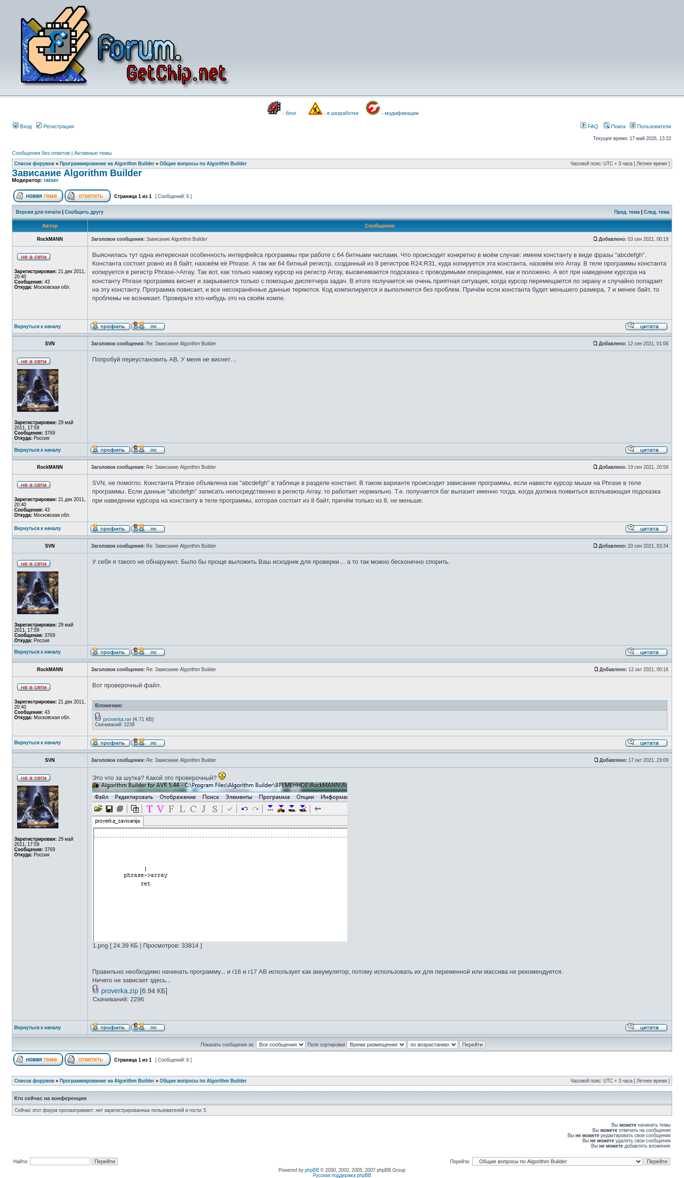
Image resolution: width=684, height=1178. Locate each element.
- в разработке (341, 113)
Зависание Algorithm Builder (77, 173)
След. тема (656, 212)
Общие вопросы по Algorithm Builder (203, 163)
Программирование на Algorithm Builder (107, 163)
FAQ (589, 126)
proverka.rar (117, 719)
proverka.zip (119, 991)
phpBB (312, 1170)
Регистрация (55, 126)
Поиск (615, 126)
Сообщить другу (84, 212)
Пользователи (650, 126)
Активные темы (93, 153)
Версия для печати (38, 212)
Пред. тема (627, 212)
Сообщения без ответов (41, 153)
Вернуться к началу (37, 326)
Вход (22, 126)
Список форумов (34, 163)
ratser (51, 180)
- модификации (399, 113)
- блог (289, 113)
